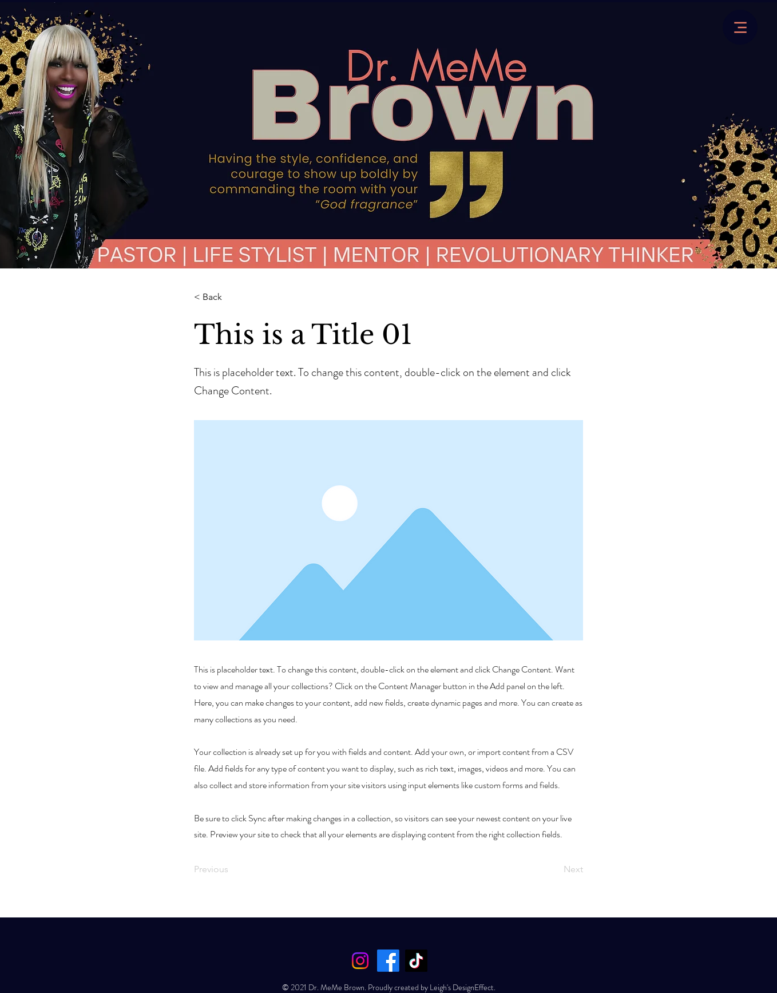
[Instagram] (360, 961)
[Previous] (231, 869)
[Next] (554, 869)
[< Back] (231, 297)
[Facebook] (388, 961)
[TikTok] (416, 961)
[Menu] (740, 27)
